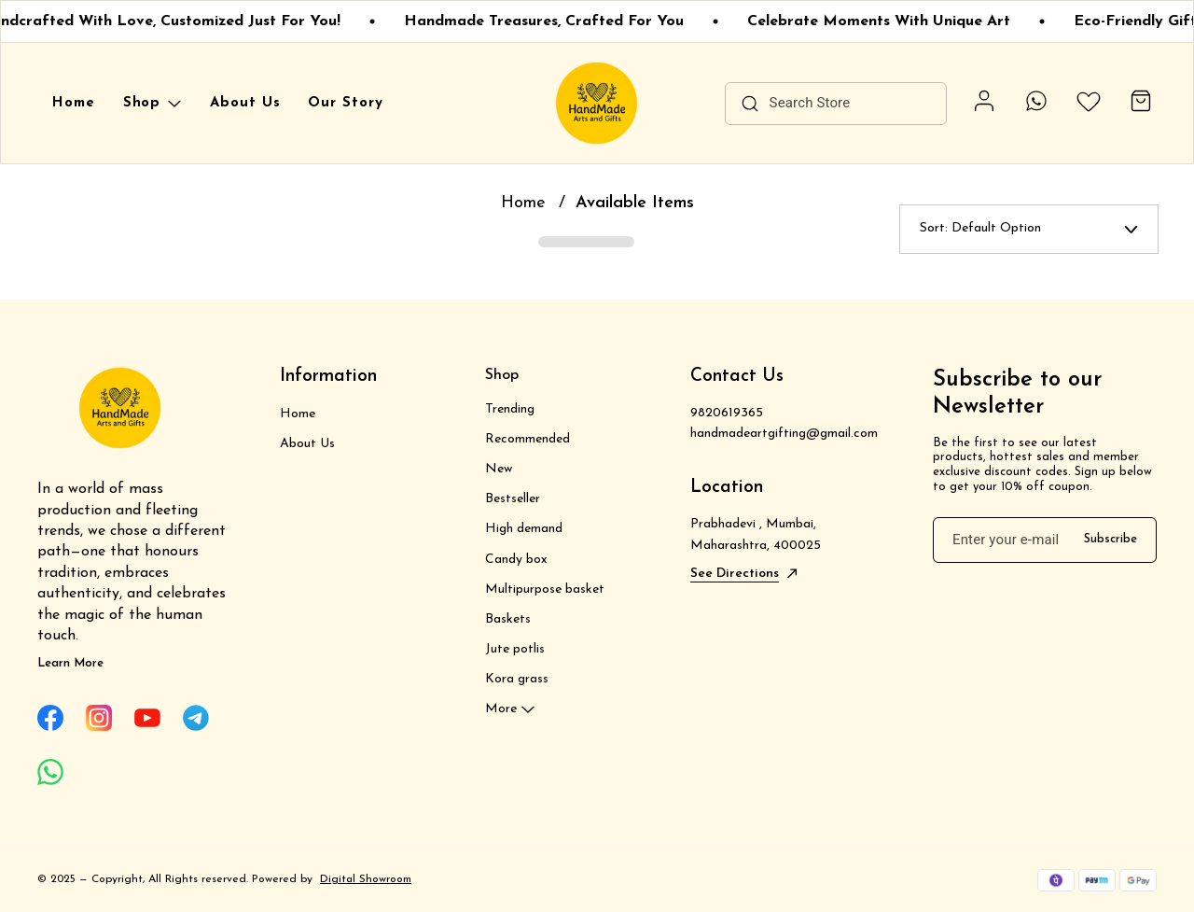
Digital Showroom (365, 879)
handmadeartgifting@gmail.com (784, 434)
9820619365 (726, 413)
